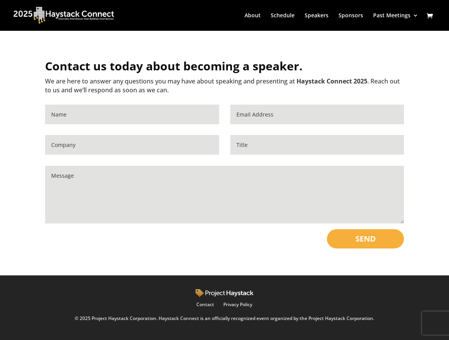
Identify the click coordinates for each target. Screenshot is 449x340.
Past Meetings (391, 16)
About (253, 16)
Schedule (283, 16)
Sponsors (350, 16)
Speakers (316, 16)
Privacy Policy (237, 304)
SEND (365, 238)
